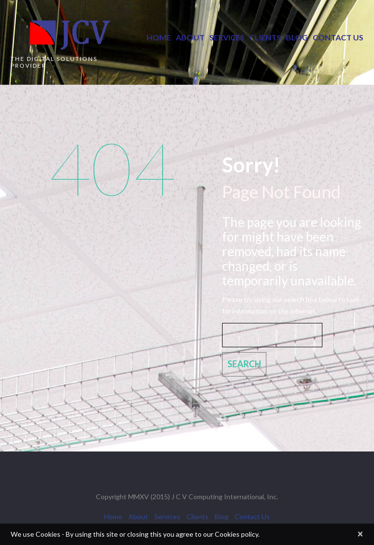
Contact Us (338, 37)
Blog (297, 37)
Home (159, 37)
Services (226, 37)
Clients (265, 37)
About (190, 37)
